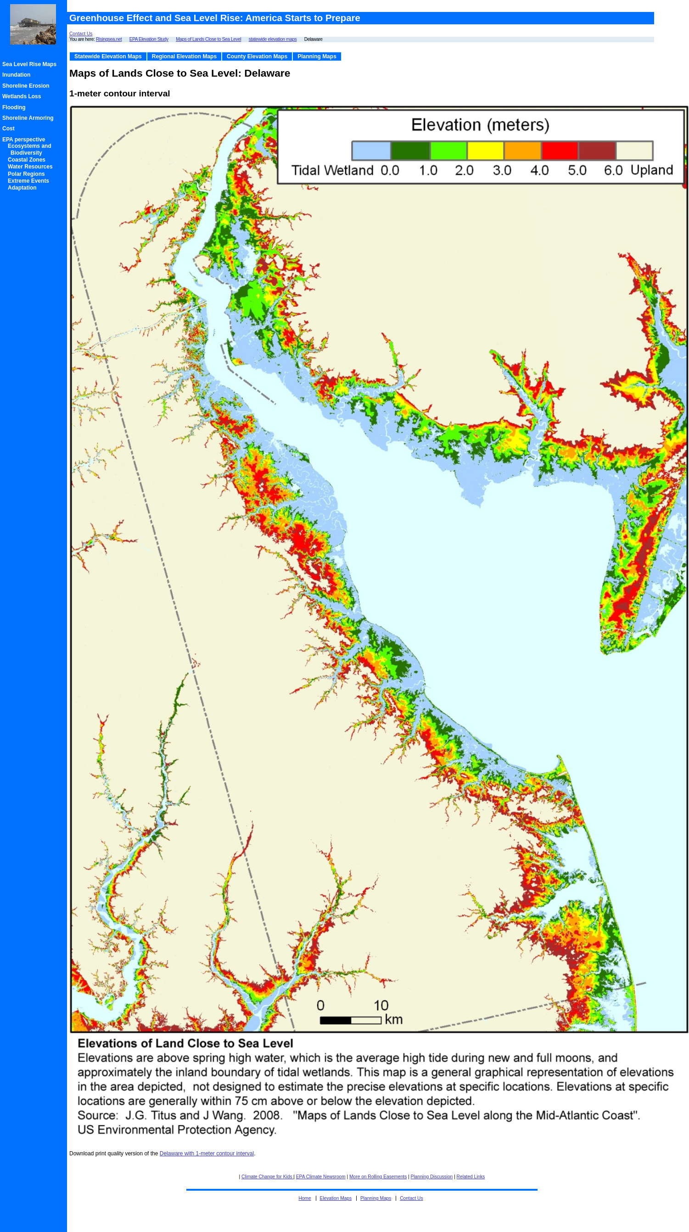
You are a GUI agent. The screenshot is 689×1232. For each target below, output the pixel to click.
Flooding (15, 107)
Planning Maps (316, 56)
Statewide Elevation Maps (108, 56)
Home (304, 1198)
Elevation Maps (335, 1198)
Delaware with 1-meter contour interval (207, 1153)
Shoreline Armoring (29, 118)
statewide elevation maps (273, 39)
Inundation (17, 75)
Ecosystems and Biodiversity (31, 149)
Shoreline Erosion (27, 86)
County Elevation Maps (257, 56)
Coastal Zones (28, 160)
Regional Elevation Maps (184, 56)
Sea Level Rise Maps (30, 64)
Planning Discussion (432, 1176)
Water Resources (32, 166)
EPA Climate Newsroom (321, 1176)
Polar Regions (28, 174)
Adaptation (24, 188)
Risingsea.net (109, 39)
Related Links (471, 1176)
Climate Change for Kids (267, 1176)
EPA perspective (25, 139)
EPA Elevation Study (148, 39)
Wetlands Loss (23, 96)
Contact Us (80, 33)
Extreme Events (30, 181)
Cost (10, 128)
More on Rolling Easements (378, 1176)
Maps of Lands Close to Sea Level (208, 39)
